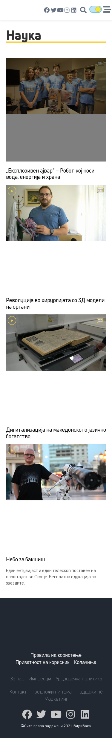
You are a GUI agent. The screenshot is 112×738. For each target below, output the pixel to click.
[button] (83, 10)
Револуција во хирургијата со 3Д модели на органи (55, 303)
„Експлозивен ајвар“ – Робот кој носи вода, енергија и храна (50, 174)
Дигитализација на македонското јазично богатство (56, 433)
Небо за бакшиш (25, 559)
